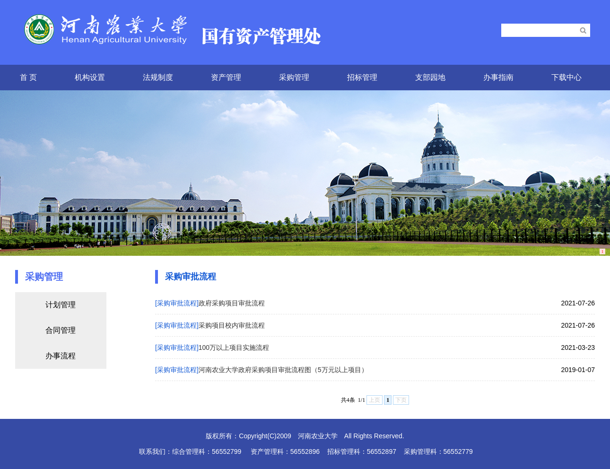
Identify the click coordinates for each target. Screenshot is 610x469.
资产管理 (226, 77)
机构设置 (90, 77)
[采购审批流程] (177, 303)
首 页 (28, 77)
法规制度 (158, 77)
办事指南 (498, 77)
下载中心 (566, 77)
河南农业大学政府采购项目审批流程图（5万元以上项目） (283, 369)
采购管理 (294, 77)
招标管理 (362, 77)
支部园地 (430, 77)
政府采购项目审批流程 (232, 303)
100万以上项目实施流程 (234, 347)
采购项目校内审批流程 (232, 325)
